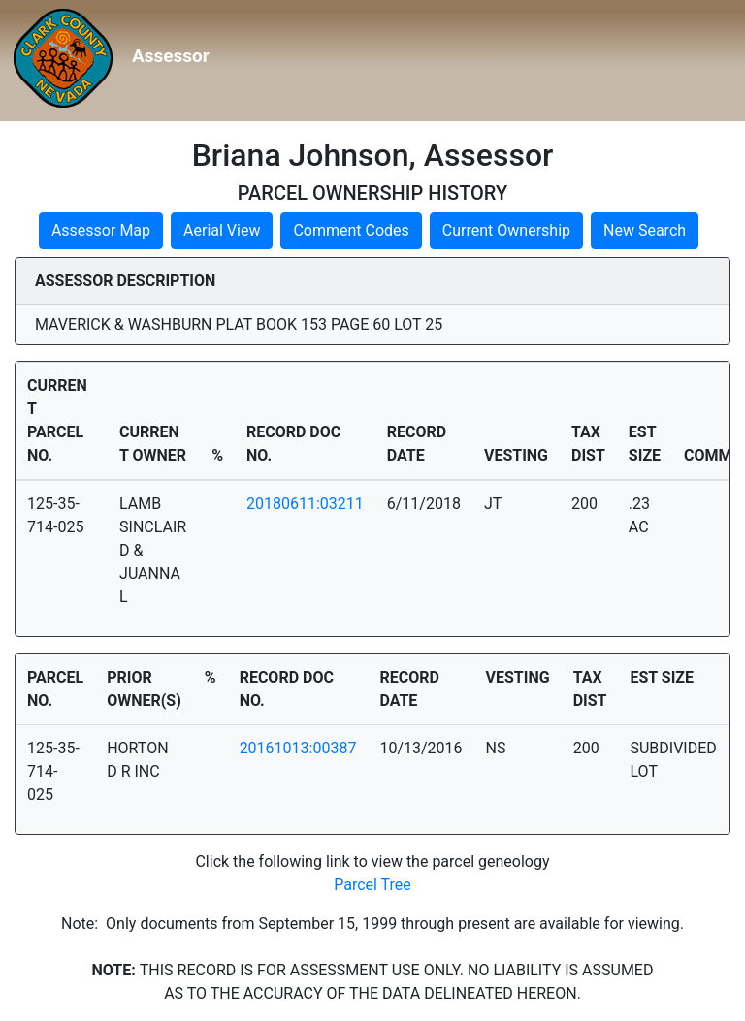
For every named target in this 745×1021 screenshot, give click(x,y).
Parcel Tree (372, 885)
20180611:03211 (305, 504)
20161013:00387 (298, 748)
